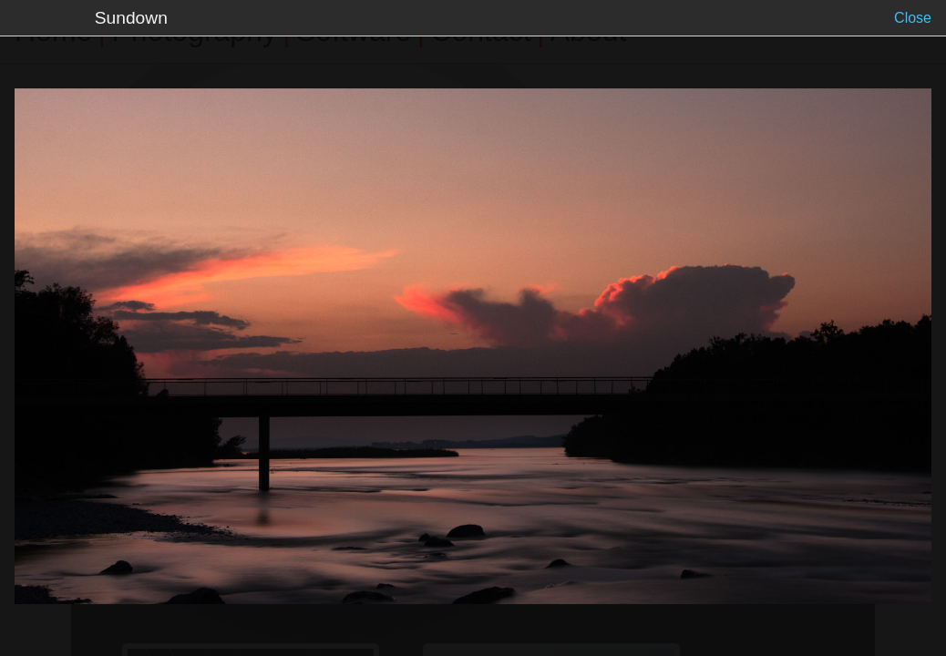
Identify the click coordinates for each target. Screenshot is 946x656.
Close (912, 18)
